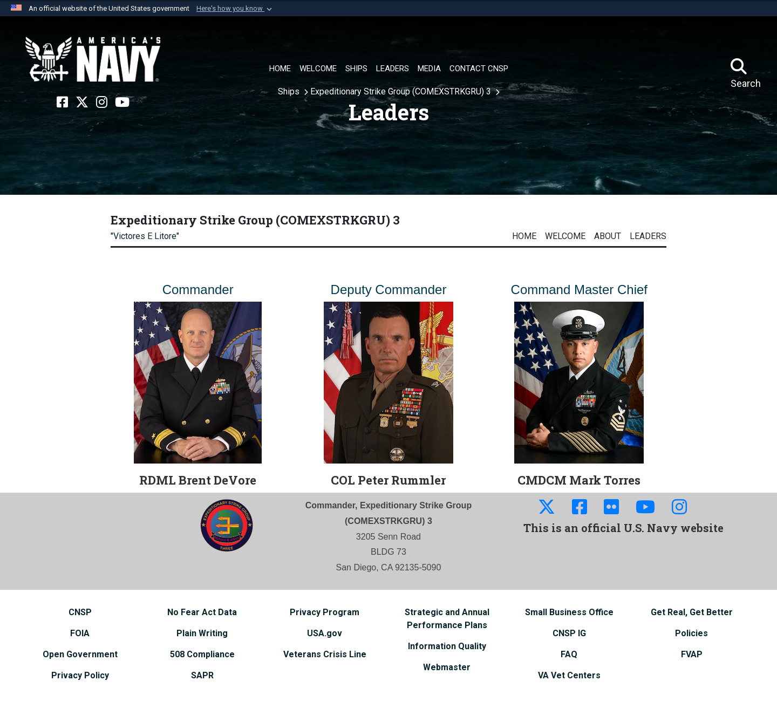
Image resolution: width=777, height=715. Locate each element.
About (607, 236)
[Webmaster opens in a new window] (447, 667)
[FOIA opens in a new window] (80, 633)
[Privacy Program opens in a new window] (324, 612)
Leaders (648, 236)
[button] (235, 8)
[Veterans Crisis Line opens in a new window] (324, 654)
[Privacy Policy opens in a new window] (80, 675)
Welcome (565, 236)
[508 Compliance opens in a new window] (202, 654)
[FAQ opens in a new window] (569, 654)
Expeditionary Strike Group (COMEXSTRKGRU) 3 (401, 91)
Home (524, 236)
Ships (290, 91)
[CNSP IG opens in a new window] (569, 633)
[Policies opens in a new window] (691, 633)
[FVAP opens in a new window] (692, 654)
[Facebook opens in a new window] (62, 102)
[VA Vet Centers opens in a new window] (569, 675)
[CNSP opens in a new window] (80, 612)
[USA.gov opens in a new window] (324, 633)
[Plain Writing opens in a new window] (202, 633)
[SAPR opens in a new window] (202, 675)
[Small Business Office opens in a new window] (569, 612)
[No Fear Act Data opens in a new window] (202, 612)
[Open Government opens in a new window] (80, 654)
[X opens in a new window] (82, 102)
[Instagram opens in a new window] (101, 102)
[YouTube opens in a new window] (122, 102)
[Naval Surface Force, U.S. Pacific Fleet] (92, 59)
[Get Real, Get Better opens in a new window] (692, 612)
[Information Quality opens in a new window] (447, 646)
